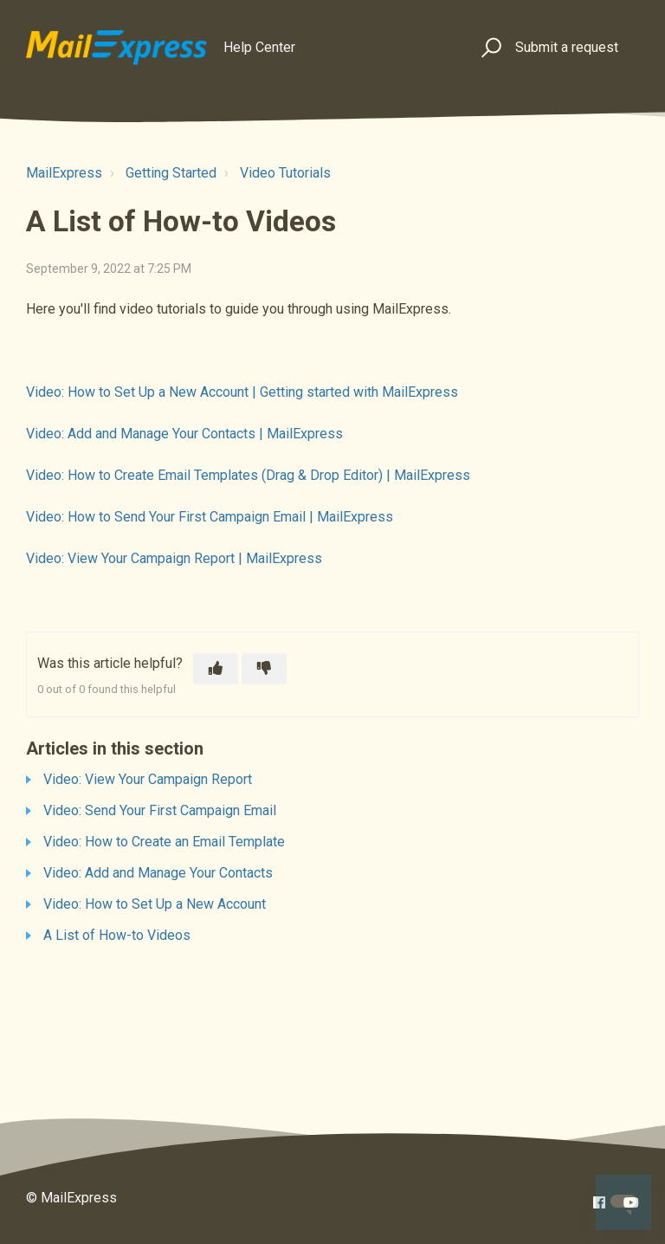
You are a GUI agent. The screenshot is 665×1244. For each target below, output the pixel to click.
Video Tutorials (285, 173)
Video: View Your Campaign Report (147, 779)
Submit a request (566, 47)
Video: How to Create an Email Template (164, 841)
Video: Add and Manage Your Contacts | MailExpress (184, 433)
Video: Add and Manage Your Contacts (158, 873)
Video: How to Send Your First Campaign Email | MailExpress (209, 517)
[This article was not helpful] (264, 668)
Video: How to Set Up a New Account (154, 904)
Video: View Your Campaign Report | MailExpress (174, 558)
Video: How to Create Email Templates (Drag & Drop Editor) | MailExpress (248, 475)
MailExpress (64, 173)
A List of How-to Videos (116, 935)
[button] (488, 48)
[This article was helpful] (215, 668)
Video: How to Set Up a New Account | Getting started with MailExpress (242, 392)
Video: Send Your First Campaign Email (159, 810)
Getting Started (171, 173)
